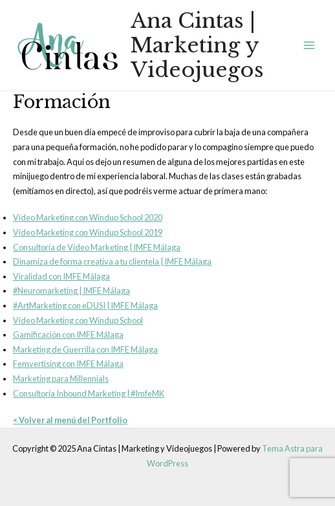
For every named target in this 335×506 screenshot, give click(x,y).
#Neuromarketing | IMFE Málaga (71, 290)
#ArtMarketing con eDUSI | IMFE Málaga (85, 305)
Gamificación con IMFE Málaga (68, 334)
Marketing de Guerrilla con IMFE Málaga (85, 349)
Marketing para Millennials (61, 378)
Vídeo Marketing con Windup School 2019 (87, 232)
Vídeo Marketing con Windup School (78, 320)
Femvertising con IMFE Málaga (68, 363)
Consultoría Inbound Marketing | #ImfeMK (88, 393)
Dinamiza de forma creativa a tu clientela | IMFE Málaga (112, 261)
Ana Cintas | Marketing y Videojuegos (197, 45)
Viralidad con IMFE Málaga (61, 276)
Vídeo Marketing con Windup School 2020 (87, 217)
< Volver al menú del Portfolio (70, 420)
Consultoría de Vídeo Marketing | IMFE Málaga (96, 247)
